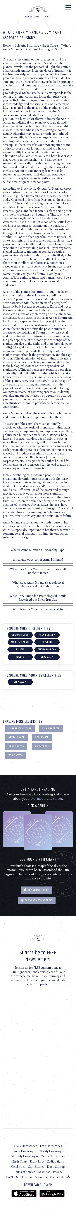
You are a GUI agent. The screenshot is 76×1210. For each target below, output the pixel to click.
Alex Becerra (47, 635)
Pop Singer (42, 737)
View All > (47, 657)
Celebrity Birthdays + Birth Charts (36, 45)
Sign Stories (36, 1166)
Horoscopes (32, 16)
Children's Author (20, 728)
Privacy (57, 1172)
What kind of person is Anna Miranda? (38, 559)
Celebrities (18, 1166)
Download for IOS (36, 890)
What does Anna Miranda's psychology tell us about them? (38, 571)
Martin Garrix (20, 642)
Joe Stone (47, 642)
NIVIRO (20, 657)
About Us (41, 1177)
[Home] (38, 7)
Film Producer (51, 728)
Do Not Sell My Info (19, 1177)
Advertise (44, 1172)
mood (41, 799)
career (57, 799)
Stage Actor (16, 746)
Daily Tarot (37, 1161)
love (32, 799)
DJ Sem (20, 649)
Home (7, 45)
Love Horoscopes (51, 1146)
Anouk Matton (47, 649)
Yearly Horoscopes (53, 1156)
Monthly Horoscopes (24, 1156)
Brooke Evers (20, 635)
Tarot (47, 16)
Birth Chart (19, 1161)
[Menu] (68, 8)
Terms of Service (24, 1172)
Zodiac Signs (55, 1161)
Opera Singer (16, 737)
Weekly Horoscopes (51, 1151)
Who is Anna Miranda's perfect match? (38, 609)
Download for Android (36, 900)
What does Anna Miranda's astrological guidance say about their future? (38, 584)
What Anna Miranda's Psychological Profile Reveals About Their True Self (38, 597)
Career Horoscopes (24, 1151)
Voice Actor (15, 755)
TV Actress (42, 746)
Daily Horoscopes (25, 1146)
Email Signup (56, 1166)
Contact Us (57, 1177)
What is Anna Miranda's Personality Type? (38, 550)
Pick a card (38, 806)
